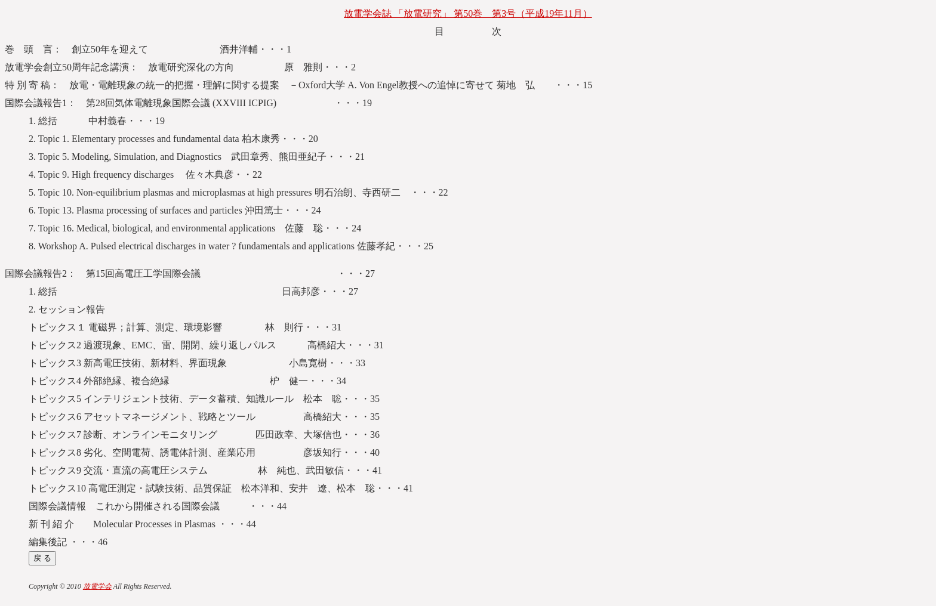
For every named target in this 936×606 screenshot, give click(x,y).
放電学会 (97, 586)
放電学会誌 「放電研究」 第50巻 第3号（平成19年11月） (468, 13)
